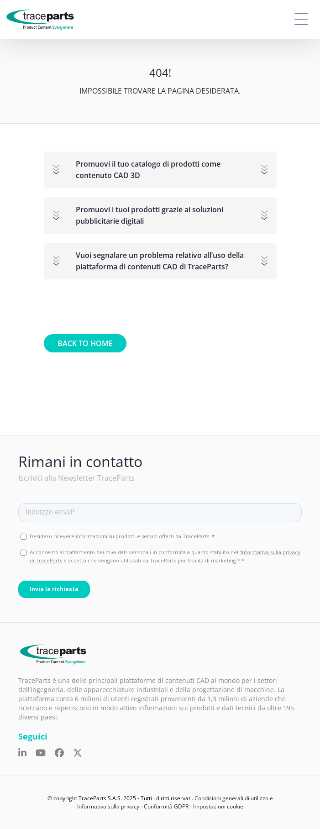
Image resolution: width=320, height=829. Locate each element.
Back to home (85, 343)
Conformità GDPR (166, 806)
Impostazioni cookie (218, 806)
